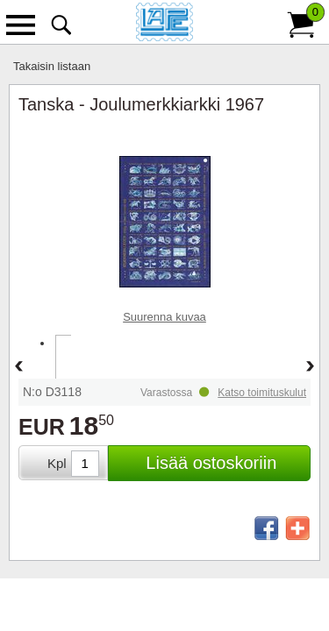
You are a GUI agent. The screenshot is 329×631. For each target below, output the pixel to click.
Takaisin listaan (51, 66)
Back (18, 367)
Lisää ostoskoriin (211, 462)
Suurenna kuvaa (164, 316)
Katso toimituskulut (262, 392)
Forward (310, 367)
